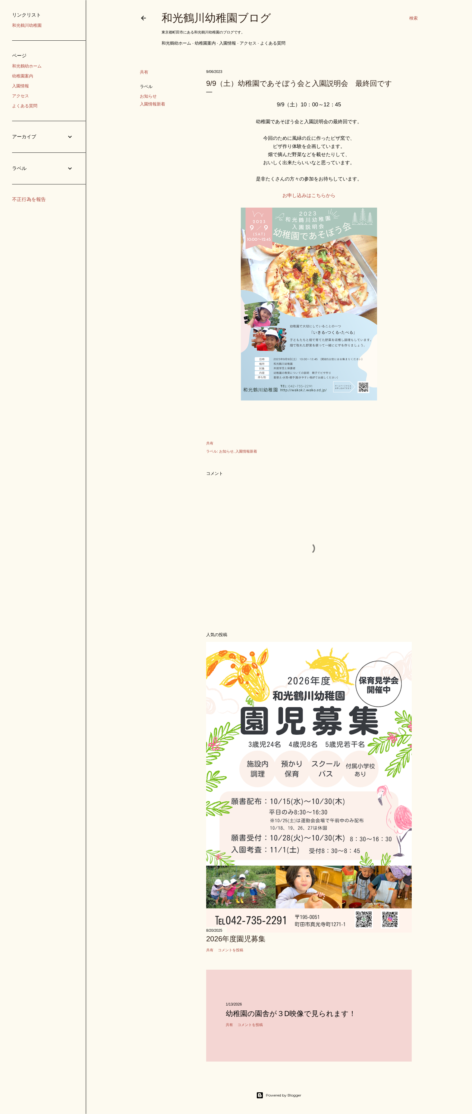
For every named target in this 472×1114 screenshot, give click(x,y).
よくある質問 (272, 43)
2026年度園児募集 (236, 939)
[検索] (413, 18)
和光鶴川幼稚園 (27, 25)
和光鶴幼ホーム (176, 43)
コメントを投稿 (230, 950)
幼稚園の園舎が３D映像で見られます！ (291, 1013)
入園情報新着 (152, 104)
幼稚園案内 (205, 43)
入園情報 (227, 43)
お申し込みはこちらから (308, 195)
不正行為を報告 (29, 199)
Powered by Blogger (278, 1095)
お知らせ (148, 96)
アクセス (248, 43)
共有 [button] (144, 72)
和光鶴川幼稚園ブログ (216, 18)
